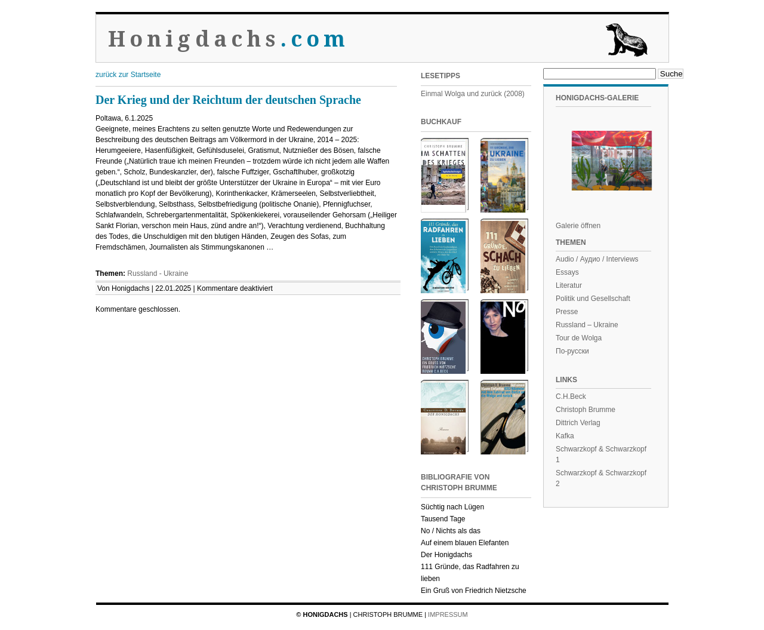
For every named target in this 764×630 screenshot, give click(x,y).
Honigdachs (229, 39)
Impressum (448, 614)
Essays (567, 272)
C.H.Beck (571, 396)
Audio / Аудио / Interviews (597, 259)
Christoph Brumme (585, 409)
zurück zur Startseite (128, 74)
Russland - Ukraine (157, 273)
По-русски (572, 351)
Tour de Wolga (579, 338)
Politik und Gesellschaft (593, 298)
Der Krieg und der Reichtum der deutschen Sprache (228, 99)
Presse (567, 312)
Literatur (569, 285)
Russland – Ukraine (587, 325)
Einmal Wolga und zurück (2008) (473, 94)
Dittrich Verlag (578, 423)
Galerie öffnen (578, 226)
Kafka (565, 436)
